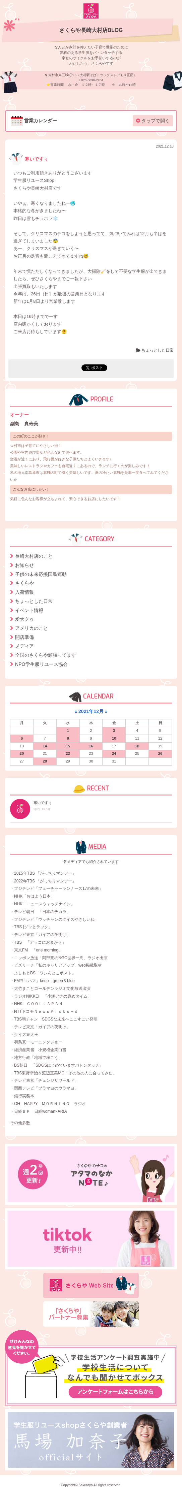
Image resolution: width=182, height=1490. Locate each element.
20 (22, 753)
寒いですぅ (28, 159)
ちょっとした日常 (155, 350)
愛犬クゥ (24, 619)
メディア (24, 646)
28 (45, 761)
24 (114, 753)
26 (160, 753)
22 (68, 753)
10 (114, 738)
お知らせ (24, 565)
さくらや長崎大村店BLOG (91, 30)
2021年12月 (91, 711)
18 (137, 746)
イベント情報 (29, 610)
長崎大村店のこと (34, 556)
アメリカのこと (31, 628)
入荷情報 (24, 592)
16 (91, 746)
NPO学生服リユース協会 (41, 664)
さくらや (24, 583)
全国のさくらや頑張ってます (45, 655)
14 (45, 746)
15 (68, 746)
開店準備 (24, 637)
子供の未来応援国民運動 (41, 574)
